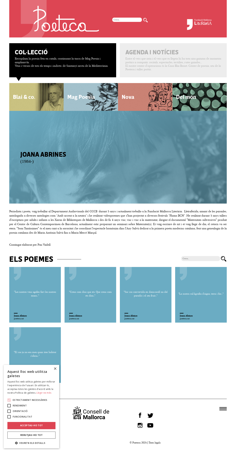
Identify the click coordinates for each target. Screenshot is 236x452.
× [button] (55, 368)
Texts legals (155, 442)
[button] (31, 443)
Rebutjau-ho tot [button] (31, 435)
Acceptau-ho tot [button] (31, 425)
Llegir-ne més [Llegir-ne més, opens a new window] (43, 392)
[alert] (31, 406)
